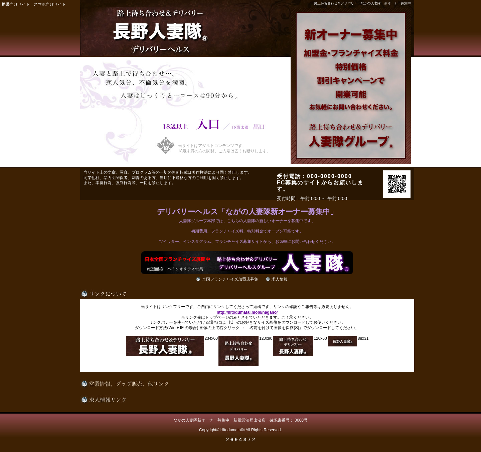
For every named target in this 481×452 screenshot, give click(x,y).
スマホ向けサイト (50, 4)
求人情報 (280, 279)
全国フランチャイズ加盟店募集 (230, 279)
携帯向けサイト (16, 4)
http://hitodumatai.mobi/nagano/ (247, 312)
